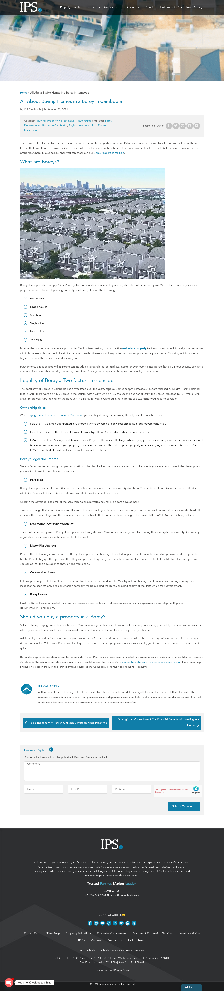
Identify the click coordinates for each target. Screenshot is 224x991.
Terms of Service (103, 969)
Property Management (112, 933)
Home (23, 92)
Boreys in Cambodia (54, 125)
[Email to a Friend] (182, 126)
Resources (134, 7)
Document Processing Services (152, 933)
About (151, 7)
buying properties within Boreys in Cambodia (55, 415)
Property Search (71, 7)
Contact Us (114, 940)
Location (94, 7)
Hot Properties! (171, 7)
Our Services (113, 7)
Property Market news (60, 121)
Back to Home (136, 940)
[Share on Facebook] (169, 126)
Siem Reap (53, 866)
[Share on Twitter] (175, 126)
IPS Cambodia (88, 950)
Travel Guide (83, 121)
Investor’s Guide (189, 933)
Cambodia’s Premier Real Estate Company (120, 950)
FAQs (81, 940)
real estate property (134, 348)
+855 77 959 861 (96, 895)
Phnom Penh (32, 933)
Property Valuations (78, 933)
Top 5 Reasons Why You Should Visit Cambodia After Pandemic (66, 723)
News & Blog (194, 7)
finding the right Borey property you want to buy (150, 662)
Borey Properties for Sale (109, 152)
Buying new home (79, 125)
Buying (41, 121)
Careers (96, 940)
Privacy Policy (121, 969)
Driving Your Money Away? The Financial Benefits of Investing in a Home (158, 722)
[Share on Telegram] (196, 126)
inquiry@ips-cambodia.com (123, 895)
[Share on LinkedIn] (189, 126)
